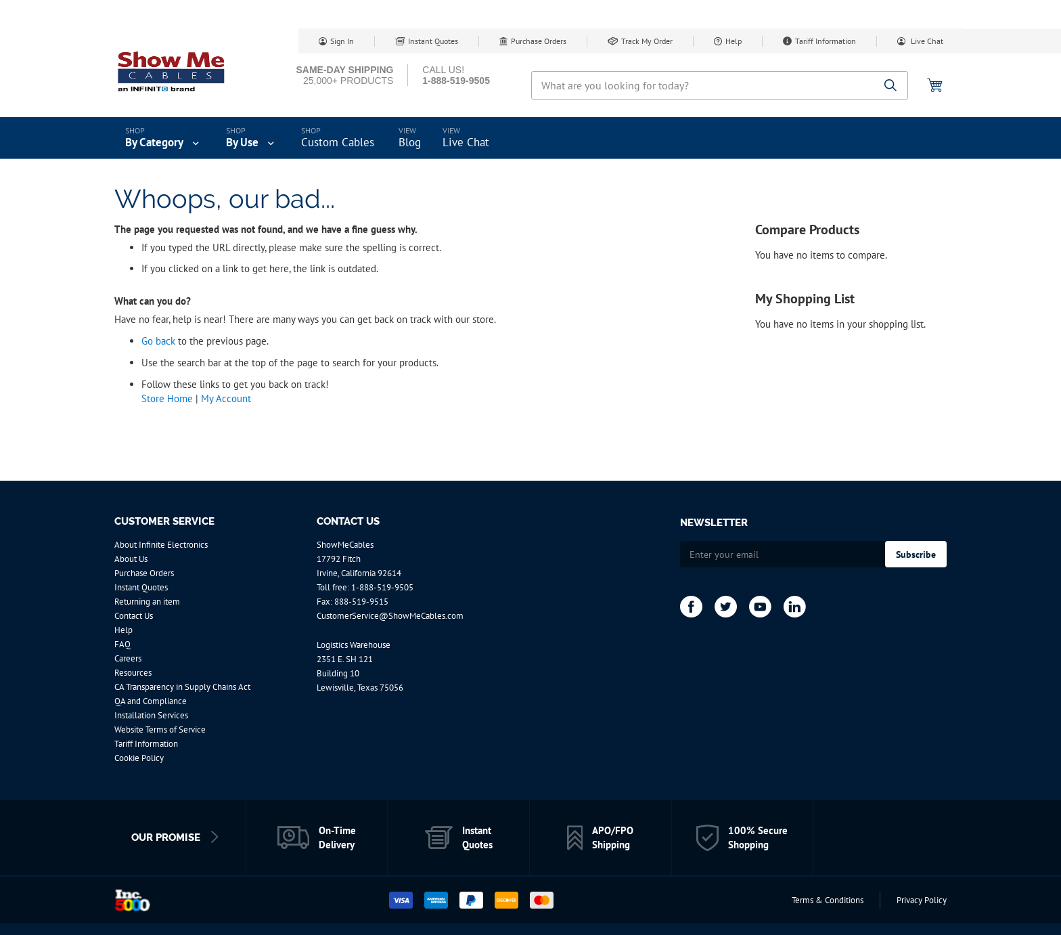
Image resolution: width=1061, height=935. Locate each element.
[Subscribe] (916, 554)
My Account (226, 398)
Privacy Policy (922, 900)
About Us (131, 559)
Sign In (342, 41)
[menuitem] (163, 138)
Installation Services (151, 715)
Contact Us (133, 616)
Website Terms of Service (160, 729)
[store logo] (171, 71)
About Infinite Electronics (161, 544)
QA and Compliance (150, 701)
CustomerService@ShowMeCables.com (390, 616)
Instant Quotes (433, 41)
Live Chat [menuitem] (466, 142)
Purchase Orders (538, 41)
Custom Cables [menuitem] (337, 142)
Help (733, 41)
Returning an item (147, 601)
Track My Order (647, 41)
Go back (158, 340)
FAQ (122, 644)
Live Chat (926, 41)
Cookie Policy (139, 758)
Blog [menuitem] (410, 142)
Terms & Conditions (827, 900)
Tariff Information (825, 41)
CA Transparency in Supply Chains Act (182, 687)
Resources (133, 672)
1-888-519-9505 (382, 587)
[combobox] (719, 85)
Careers (127, 658)
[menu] (530, 138)
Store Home (167, 398)
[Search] (890, 86)
